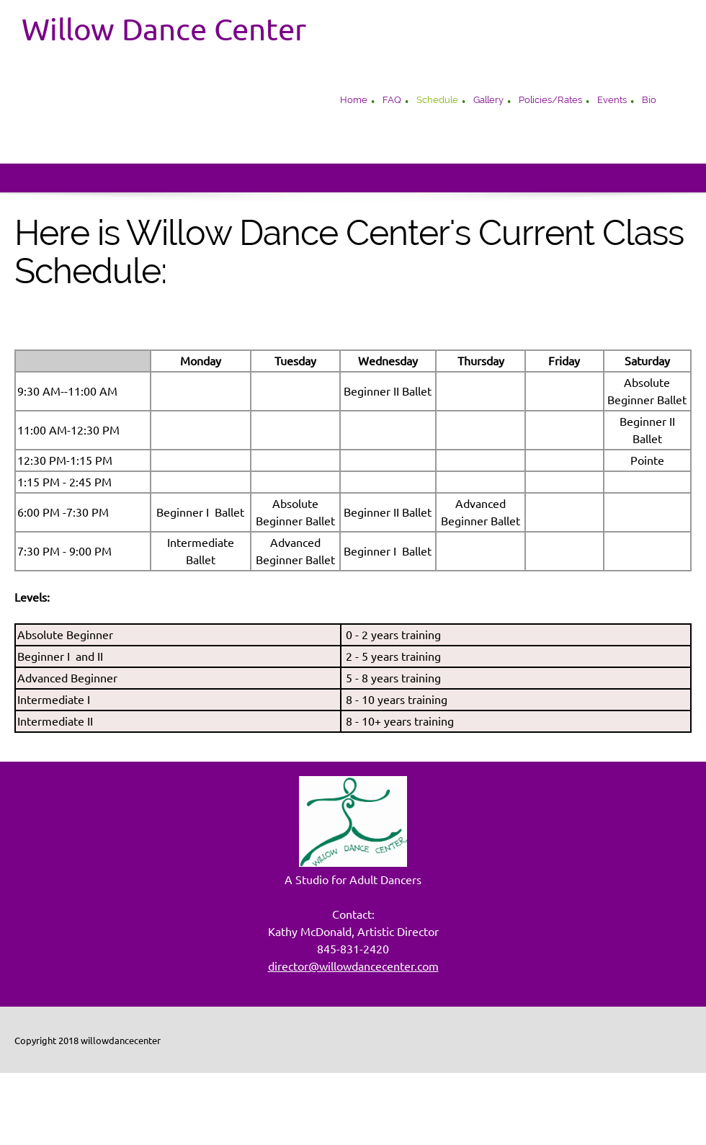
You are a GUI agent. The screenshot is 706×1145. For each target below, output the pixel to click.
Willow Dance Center (164, 29)
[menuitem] (354, 101)
